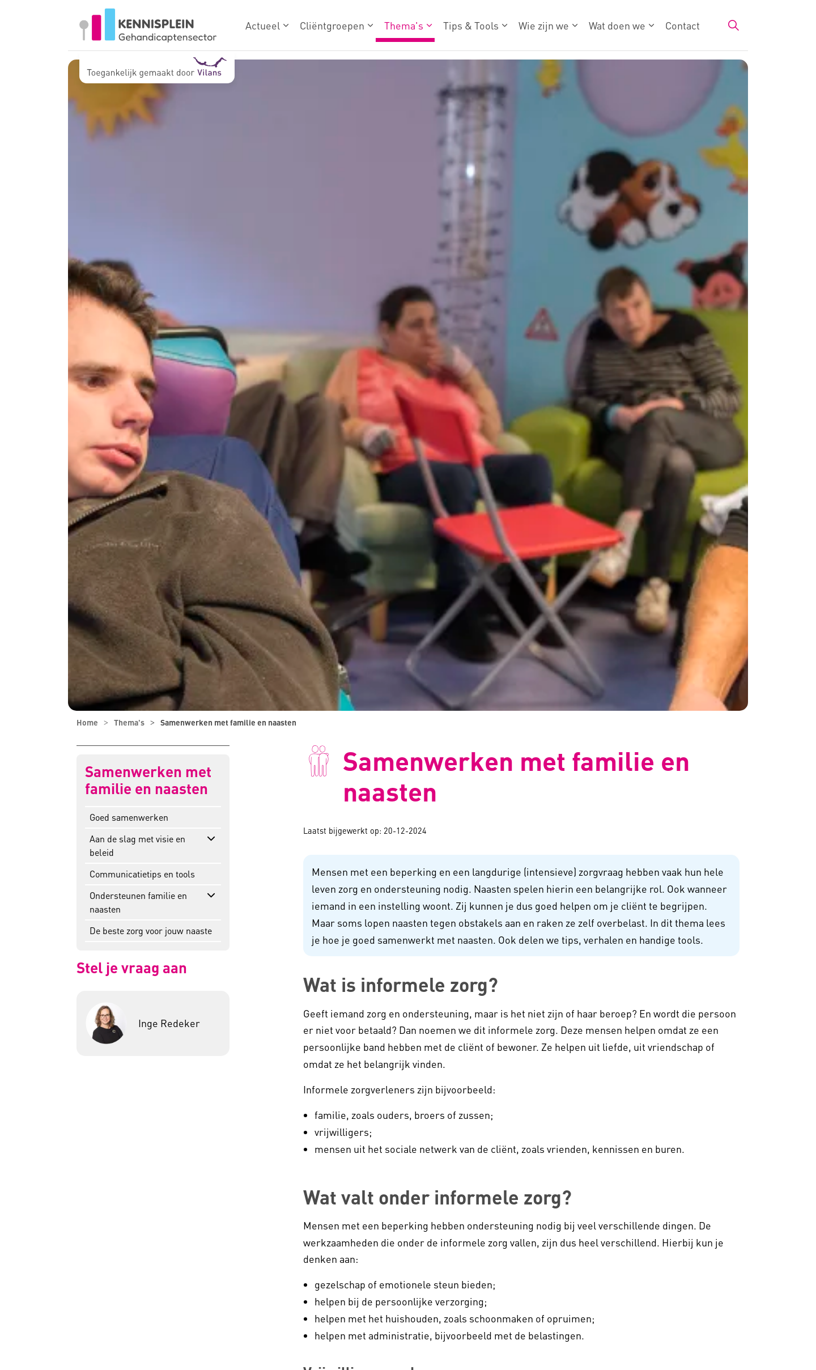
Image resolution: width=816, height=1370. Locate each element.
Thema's (403, 25)
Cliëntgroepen (332, 25)
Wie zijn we (543, 25)
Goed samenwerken (129, 817)
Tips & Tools (471, 25)
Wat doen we (617, 25)
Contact (682, 25)
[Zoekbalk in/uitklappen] (733, 25)
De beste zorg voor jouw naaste (151, 930)
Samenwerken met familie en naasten (148, 780)
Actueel (262, 25)
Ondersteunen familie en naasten (138, 902)
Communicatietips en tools (142, 874)
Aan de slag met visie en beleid (137, 845)
